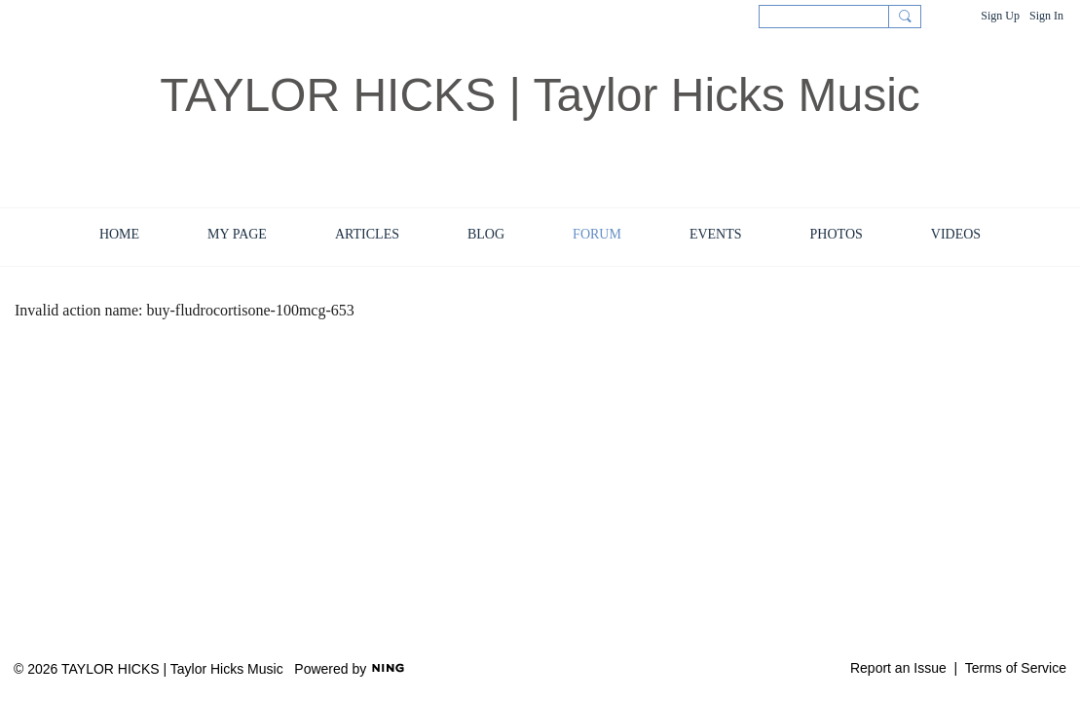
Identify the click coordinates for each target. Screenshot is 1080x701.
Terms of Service (1015, 668)
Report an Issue (898, 668)
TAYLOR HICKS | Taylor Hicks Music (540, 95)
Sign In (1046, 15)
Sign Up (1000, 15)
